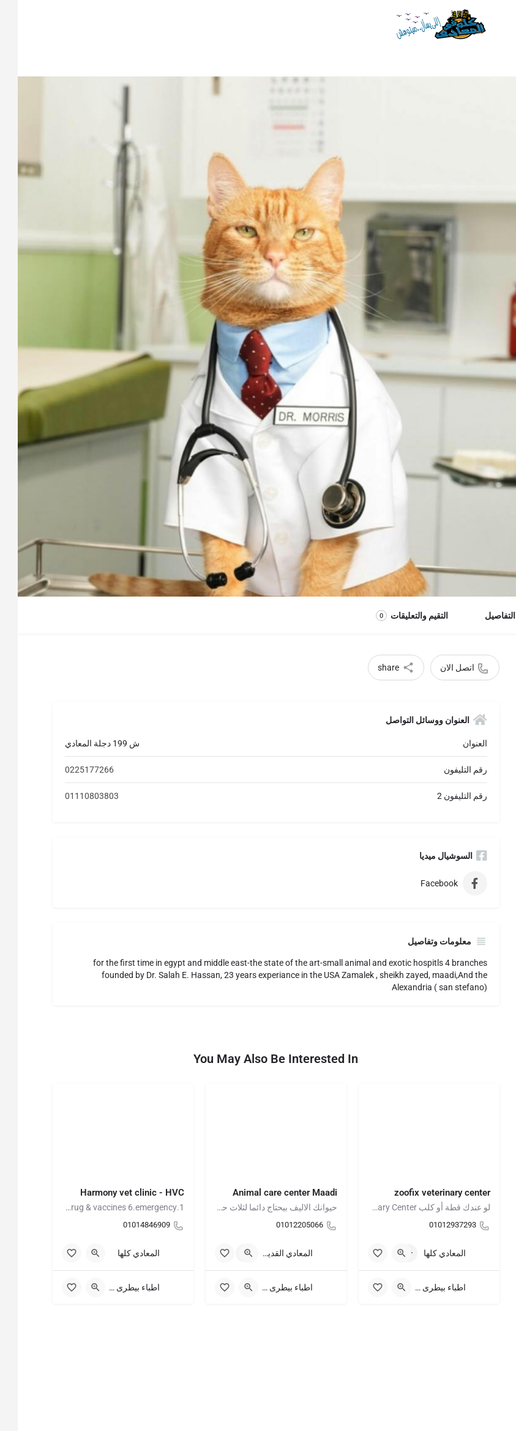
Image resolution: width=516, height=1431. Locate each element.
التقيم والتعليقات (394, 615)
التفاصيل (482, 615)
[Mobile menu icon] (495, 25)
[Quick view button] (384, 1253)
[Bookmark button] (360, 1253)
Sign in (24, 24)
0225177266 (71, 769)
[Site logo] (420, 24)
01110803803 (74, 796)
